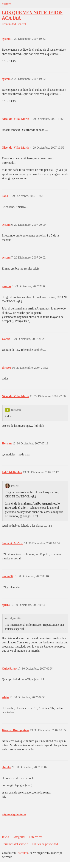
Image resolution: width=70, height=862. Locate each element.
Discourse (22, 852)
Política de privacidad (45, 844)
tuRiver (6, 3)
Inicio (5, 836)
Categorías (19, 836)
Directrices (35, 836)
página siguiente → (14, 814)
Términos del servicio (15, 844)
